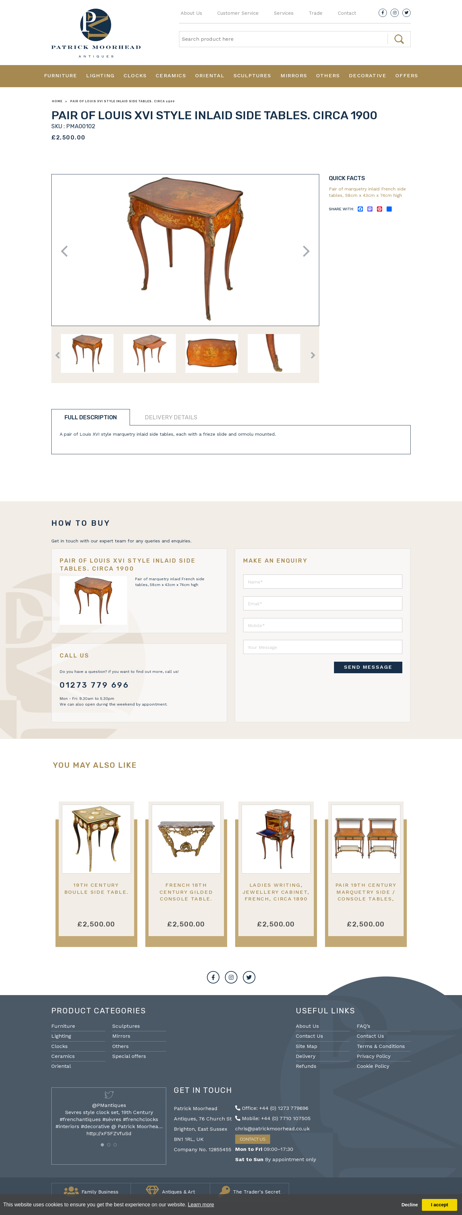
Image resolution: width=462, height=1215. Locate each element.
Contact (347, 13)
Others (328, 75)
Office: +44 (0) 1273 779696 (271, 1108)
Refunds (306, 1066)
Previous (66, 251)
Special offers (129, 1056)
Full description (90, 417)
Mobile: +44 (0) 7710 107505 (273, 1118)
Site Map (306, 1046)
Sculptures (252, 75)
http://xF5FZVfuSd (109, 1133)
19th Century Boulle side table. (96, 888)
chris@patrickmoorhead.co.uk (272, 1129)
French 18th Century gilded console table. (186, 892)
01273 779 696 (94, 685)
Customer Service (238, 13)
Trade (315, 13)
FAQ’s (363, 1026)
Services (284, 13)
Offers (406, 75)
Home (57, 101)
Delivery (305, 1056)
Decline (409, 1204)
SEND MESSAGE (368, 667)
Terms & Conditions (381, 1046)
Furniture (60, 75)
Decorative (367, 75)
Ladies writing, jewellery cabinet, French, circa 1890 (276, 892)
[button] (102, 1144)
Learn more (201, 1204)
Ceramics (171, 75)
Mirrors (293, 75)
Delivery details (171, 417)
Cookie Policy (373, 1066)
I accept (439, 1204)
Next (304, 251)
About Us (191, 13)
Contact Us (309, 1036)
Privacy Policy (373, 1056)
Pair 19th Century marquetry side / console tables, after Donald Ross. (366, 895)
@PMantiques (109, 1105)
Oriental (210, 75)
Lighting (100, 75)
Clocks (135, 75)
